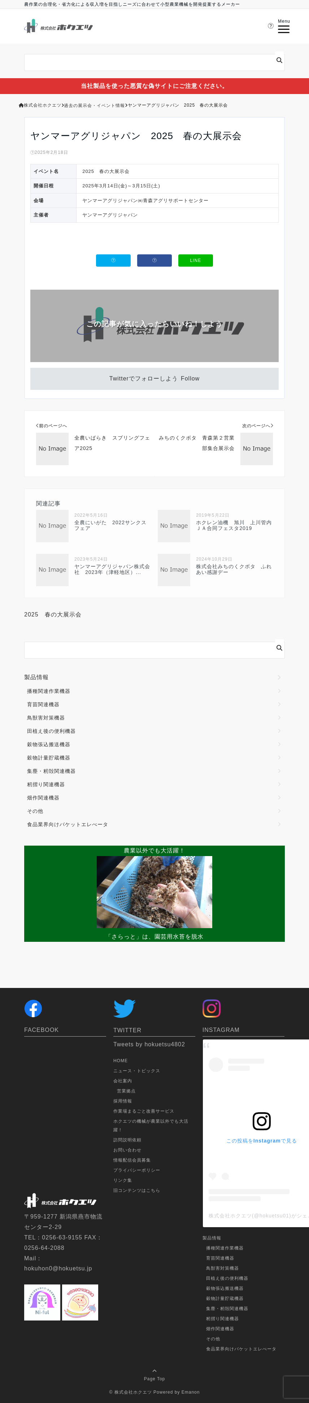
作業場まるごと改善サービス (143, 1111)
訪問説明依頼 (127, 1140)
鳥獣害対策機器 (46, 718)
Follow (190, 378)
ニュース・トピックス (136, 1070)
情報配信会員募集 (132, 1160)
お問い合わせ (127, 1150)
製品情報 (36, 677)
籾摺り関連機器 (46, 784)
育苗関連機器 (43, 704)
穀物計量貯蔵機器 (48, 758)
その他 (35, 811)
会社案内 (122, 1080)
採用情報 (122, 1101)
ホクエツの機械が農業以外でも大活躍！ (150, 1125)
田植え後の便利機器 (51, 731)
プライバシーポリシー (136, 1170)
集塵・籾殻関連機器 (51, 771)
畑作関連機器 (43, 798)
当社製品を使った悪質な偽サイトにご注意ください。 (154, 86)
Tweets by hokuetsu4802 (149, 1044)
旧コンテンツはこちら (136, 1190)
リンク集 (122, 1180)
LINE (195, 260)
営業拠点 (126, 1091)
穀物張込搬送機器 (48, 744)
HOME (120, 1060)
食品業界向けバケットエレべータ (67, 824)
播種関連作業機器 (48, 691)
